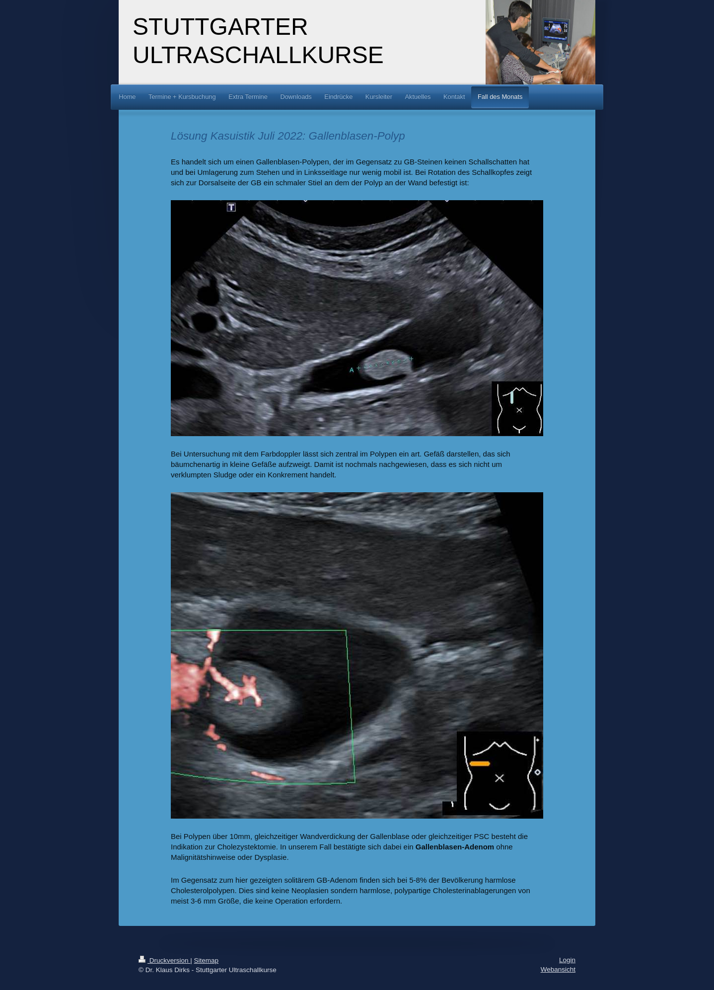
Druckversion (164, 960)
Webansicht (558, 969)
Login (567, 960)
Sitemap (206, 960)
